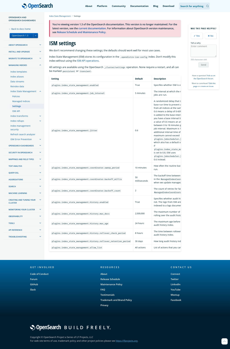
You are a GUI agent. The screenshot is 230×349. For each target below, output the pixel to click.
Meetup (175, 294)
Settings (16, 106)
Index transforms (19, 115)
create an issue (206, 86)
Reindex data (17, 86)
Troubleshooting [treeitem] (18, 236)
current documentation (92, 28)
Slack (33, 289)
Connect (175, 273)
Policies (16, 96)
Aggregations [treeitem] (16, 179)
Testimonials (107, 294)
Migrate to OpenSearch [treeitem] (20, 58)
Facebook (176, 299)
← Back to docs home (20, 28)
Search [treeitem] (12, 186)
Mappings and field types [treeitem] (21, 159)
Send (203, 64)
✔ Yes (197, 35)
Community (119, 6)
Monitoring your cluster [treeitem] (22, 209)
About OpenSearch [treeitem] (18, 45)
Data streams (17, 81)
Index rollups (17, 120)
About (88, 6)
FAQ (102, 289)
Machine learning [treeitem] (18, 193)
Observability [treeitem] (16, 216)
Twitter (175, 279)
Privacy (104, 305)
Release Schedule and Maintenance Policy (81, 32)
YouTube (176, 289)
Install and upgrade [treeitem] (19, 51)
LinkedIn (176, 284)
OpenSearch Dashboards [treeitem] (21, 145)
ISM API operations (88, 60)
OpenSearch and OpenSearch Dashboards (22, 19)
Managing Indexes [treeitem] (18, 65)
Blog (155, 6)
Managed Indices (21, 101)
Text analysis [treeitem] (15, 166)
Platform (102, 6)
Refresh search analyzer (22, 134)
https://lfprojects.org (127, 340)
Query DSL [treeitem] (14, 173)
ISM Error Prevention (21, 139)
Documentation (139, 6)
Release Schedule (110, 279)
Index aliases (17, 76)
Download (168, 6)
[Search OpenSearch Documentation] (194, 6)
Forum (33, 279)
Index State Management (23, 91)
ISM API (16, 111)
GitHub (34, 284)
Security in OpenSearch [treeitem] (20, 152)
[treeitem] (40, 44)
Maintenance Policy (111, 284)
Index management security (20, 127)
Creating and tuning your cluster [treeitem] (22, 201)
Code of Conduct (39, 273)
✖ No (210, 35)
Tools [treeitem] (12, 223)
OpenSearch (38, 6)
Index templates (18, 71)
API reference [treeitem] (15, 230)
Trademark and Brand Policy (116, 299)
